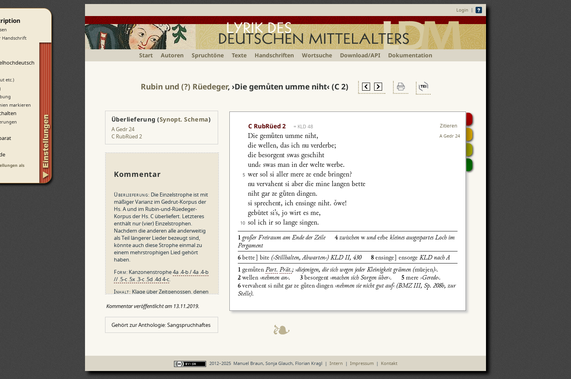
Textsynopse (469, 149)
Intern (336, 363)
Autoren (172, 55)
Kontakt (389, 363)
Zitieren (448, 125)
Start (146, 55)
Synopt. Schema (184, 119)
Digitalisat (469, 119)
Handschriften (274, 55)
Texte (239, 55)
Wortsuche (317, 55)
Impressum (362, 363)
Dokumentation (410, 55)
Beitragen (469, 164)
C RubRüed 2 (126, 136)
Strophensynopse (469, 134)
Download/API (360, 55)
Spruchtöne (208, 55)
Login (462, 10)
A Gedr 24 (122, 129)
